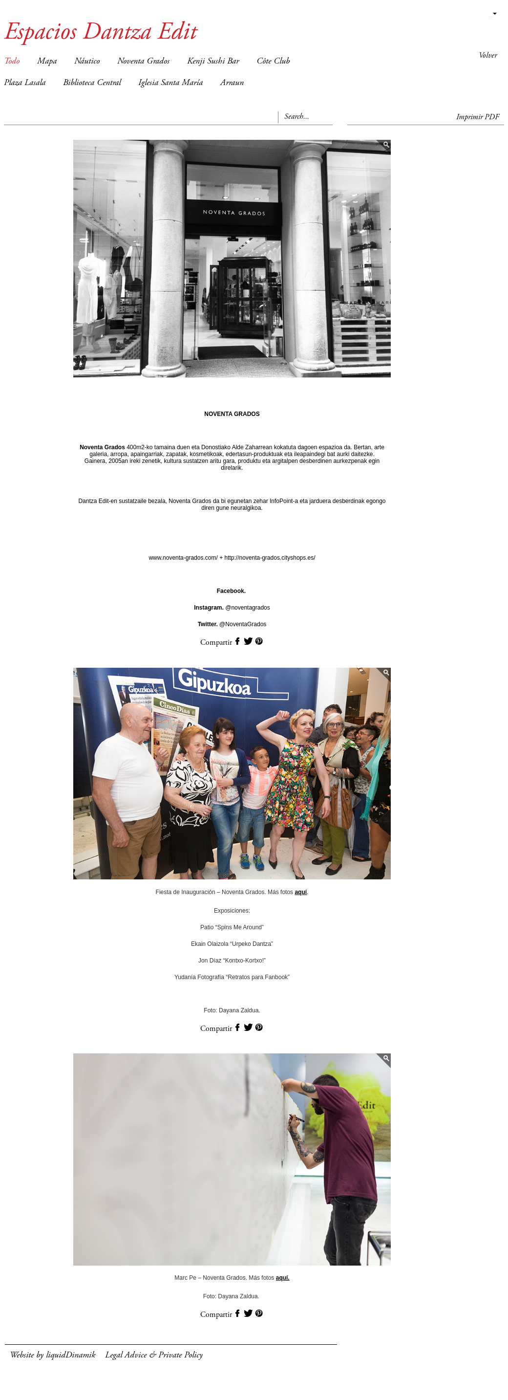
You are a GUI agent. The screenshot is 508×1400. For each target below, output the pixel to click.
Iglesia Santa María (170, 83)
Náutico (87, 61)
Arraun (232, 83)
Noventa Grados (143, 61)
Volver (488, 56)
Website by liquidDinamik (52, 1355)
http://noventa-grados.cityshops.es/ (269, 557)
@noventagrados (232, 607)
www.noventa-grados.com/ (183, 557)
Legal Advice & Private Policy (154, 1355)
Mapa (47, 61)
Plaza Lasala (24, 83)
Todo (12, 61)
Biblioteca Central (92, 83)
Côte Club (273, 61)
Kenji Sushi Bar (213, 61)
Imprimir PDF (477, 117)
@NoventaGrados (232, 624)
